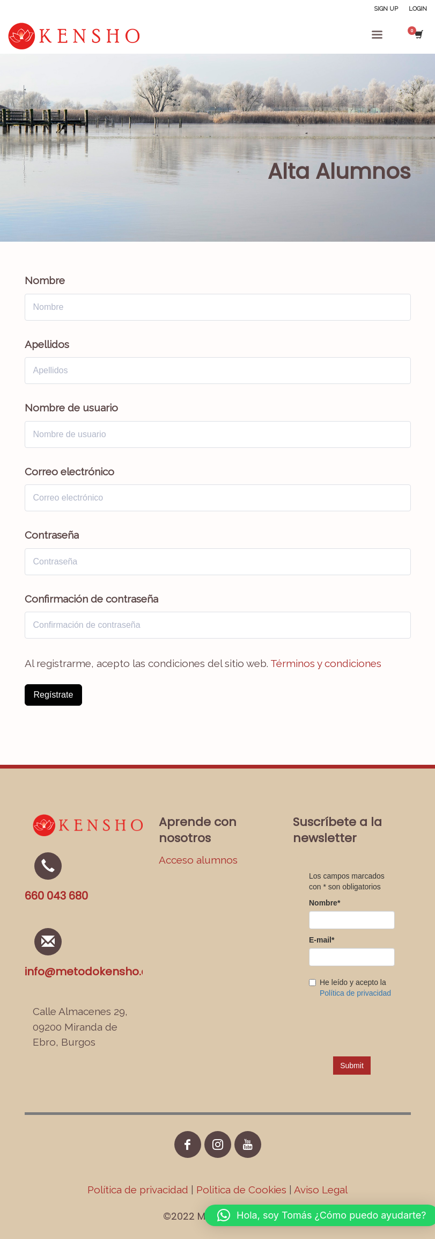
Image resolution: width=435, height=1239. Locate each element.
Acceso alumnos (198, 860)
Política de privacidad (139, 1189)
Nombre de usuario (71, 408)
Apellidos (47, 344)
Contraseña (52, 535)
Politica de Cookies (241, 1189)
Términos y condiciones (325, 663)
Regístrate (53, 694)
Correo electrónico (69, 471)
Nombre (45, 280)
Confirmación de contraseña (91, 599)
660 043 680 (56, 895)
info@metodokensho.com (95, 971)
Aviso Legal (321, 1189)
